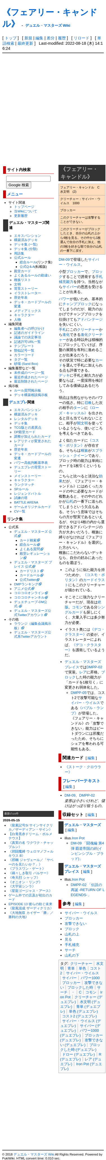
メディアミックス (27, 311)
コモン (77, 607)
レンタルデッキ (26, 419)
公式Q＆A (27, 266)
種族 (84, 450)
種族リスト (22, 280)
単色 (82, 968)
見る (68, 939)
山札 (69, 501)
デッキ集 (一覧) (25, 244)
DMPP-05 (79, 693)
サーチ (70, 950)
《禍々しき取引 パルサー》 (29, 873)
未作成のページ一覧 (29, 372)
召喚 (88, 403)
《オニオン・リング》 (25, 882)
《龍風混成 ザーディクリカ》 (30, 908)
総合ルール (28, 262)
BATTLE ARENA (26, 502)
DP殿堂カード (24, 432)
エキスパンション (27, 235)
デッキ (64, 375)
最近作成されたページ (31, 377)
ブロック (72, 929)
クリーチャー (88, 329)
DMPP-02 (94, 667)
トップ (11, 38)
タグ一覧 (21, 359)
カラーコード (24, 355)
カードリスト (30, 571)
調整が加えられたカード (32, 436)
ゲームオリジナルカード (32, 507)
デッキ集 (21, 423)
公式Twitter (28, 579)
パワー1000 (90, 978)
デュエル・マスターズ (82, 825)
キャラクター (24, 315)
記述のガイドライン (29, 332)
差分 (51, 38)
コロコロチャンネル (29, 597)
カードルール (30, 575)
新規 (28, 38)
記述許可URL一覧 (27, 341)
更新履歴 (21, 215)
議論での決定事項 (27, 337)
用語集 (19, 253)
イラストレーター (27, 293)
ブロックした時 (80, 987)
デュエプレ (18, 402)
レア (83, 672)
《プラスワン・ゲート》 (27, 868)
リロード (81, 38)
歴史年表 (21, 297)
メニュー (15, 194)
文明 (17, 284)
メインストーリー (27, 476)
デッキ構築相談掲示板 (31, 395)
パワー (64, 299)
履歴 (62, 38)
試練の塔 (21, 498)
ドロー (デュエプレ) (78, 1054)
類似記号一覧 (24, 350)
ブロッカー (75, 271)
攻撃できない (76, 923)
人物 (17, 319)
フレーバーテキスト (81, 780)
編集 (39, 38)
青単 (71, 968)
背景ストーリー (26, 288)
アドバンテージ (90, 319)
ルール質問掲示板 (27, 390)
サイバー (69, 287)
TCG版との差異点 (27, 427)
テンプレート (24, 346)
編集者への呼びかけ (29, 328)
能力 (69, 282)
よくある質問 (30, 549)
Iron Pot (78, 838)
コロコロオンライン (29, 593)
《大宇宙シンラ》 (21, 886)
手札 (62, 329)
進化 (66, 334)
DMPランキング (26, 584)
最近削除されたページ (31, 381)
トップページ (24, 206)
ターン (78, 408)
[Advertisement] (52, 108)
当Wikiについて (25, 211)
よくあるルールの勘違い (32, 275)
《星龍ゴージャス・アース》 (30, 891)
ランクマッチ (24, 484)
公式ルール (22, 257)
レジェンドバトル (27, 493)
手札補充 (72, 945)
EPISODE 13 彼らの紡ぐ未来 (30, 904)
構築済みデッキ (26, 240)
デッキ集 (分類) (25, 249)
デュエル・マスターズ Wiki (47, 25)
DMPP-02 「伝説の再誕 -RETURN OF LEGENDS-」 (88, 890)
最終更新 (25, 43)
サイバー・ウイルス (81, 913)
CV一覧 (19, 511)
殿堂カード (22, 271)
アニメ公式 (22, 588)
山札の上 (72, 934)
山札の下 (72, 955)
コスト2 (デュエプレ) (79, 1016)
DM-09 (64, 259)
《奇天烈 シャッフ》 (24, 877)
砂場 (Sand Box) (26, 363)
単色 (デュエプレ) (83, 1011)
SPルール (21, 489)
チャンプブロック (77, 304)
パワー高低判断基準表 (31, 462)
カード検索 (28, 540)
